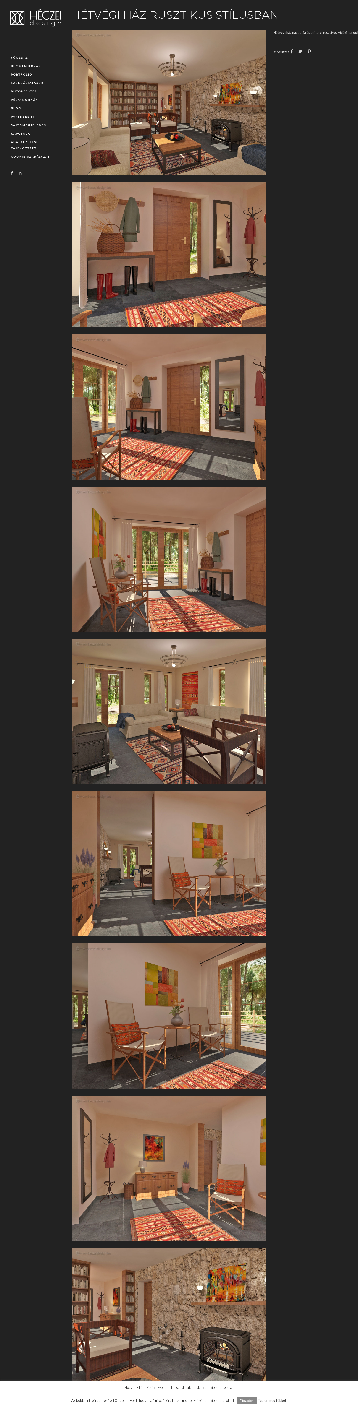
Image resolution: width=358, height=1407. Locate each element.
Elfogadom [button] (247, 1400)
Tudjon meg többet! (272, 1400)
